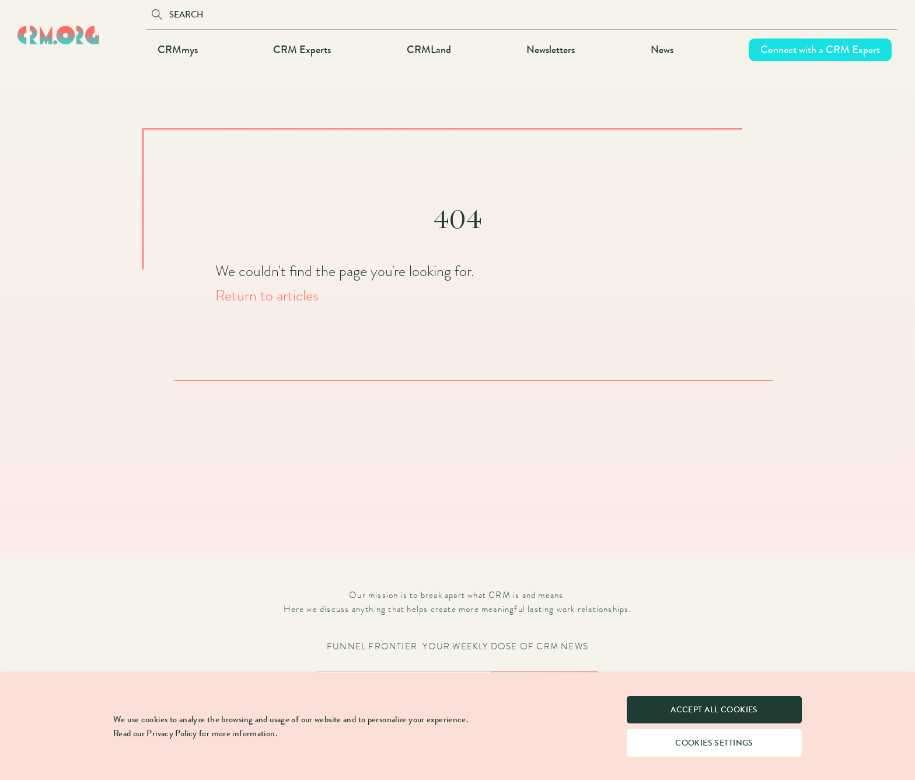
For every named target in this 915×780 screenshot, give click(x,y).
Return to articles (267, 295)
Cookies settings (714, 742)
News (662, 49)
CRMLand (429, 49)
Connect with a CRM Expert (820, 49)
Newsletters (550, 49)
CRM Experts (302, 49)
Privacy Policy (171, 733)
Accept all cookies (714, 709)
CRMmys (178, 49)
